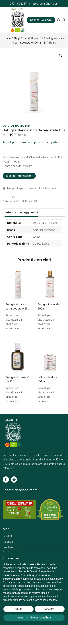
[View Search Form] (58, 20)
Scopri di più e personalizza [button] (34, 617)
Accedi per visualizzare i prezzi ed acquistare (31, 142)
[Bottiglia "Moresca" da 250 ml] (18, 354)
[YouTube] (14, 479)
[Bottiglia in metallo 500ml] (50, 282)
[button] (60, 55)
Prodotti (8, 536)
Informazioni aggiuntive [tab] (21, 212)
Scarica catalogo (41, 19)
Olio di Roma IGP (16, 125)
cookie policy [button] (55, 578)
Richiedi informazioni (19, 175)
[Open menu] (5, 20)
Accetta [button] (49, 609)
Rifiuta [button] (18, 609)
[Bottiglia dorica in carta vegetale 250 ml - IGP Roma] (18, 282)
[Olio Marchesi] (18, 20)
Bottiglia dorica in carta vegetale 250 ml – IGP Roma (17, 308)
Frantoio (8, 547)
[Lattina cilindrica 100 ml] (50, 354)
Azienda (8, 541)
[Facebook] (6, 479)
